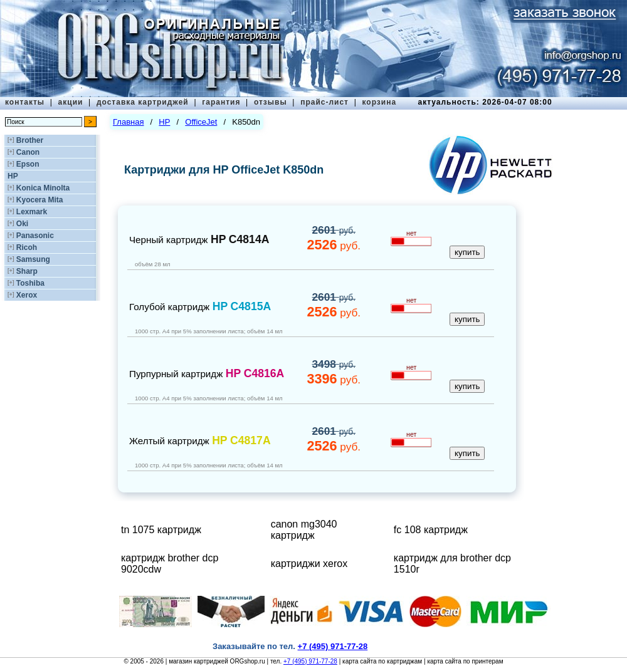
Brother (29, 140)
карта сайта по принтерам (465, 661)
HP (13, 176)
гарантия (221, 102)
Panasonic (35, 235)
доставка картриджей (143, 102)
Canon (28, 152)
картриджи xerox (309, 563)
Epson (28, 164)
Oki (22, 223)
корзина (379, 102)
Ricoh (26, 247)
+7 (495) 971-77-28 (310, 661)
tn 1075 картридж (161, 529)
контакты (25, 102)
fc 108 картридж (431, 529)
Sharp (27, 271)
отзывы (270, 102)
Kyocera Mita (39, 199)
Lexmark (31, 211)
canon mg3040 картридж (304, 530)
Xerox (26, 295)
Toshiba (30, 283)
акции (70, 102)
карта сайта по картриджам (382, 661)
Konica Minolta (43, 188)
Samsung (33, 259)
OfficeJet (201, 122)
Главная (128, 122)
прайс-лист (324, 102)
